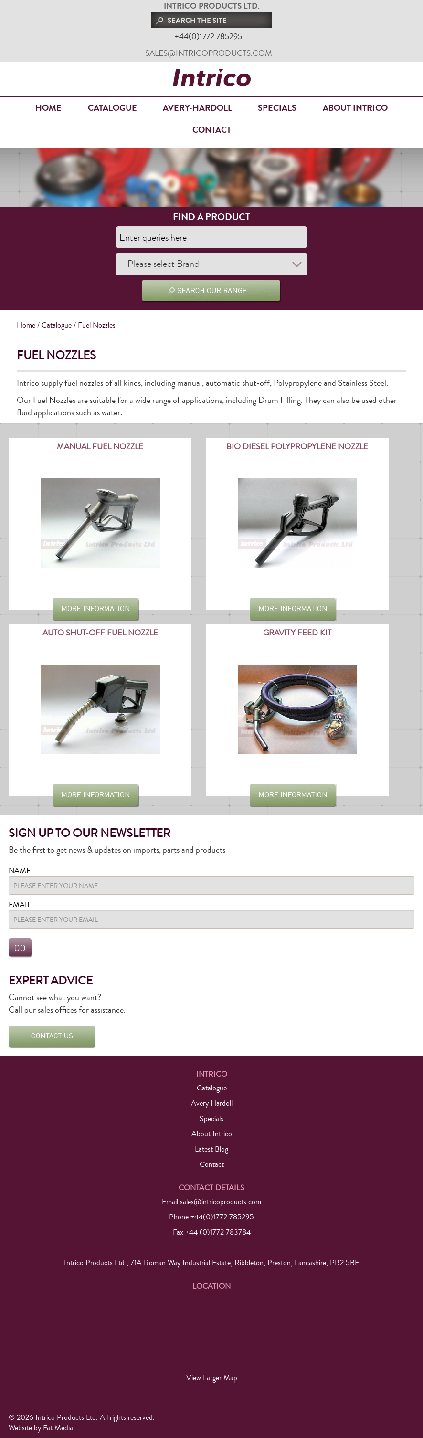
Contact (211, 130)
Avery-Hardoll (197, 108)
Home (48, 108)
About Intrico (355, 108)
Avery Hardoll (212, 1103)
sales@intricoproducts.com (208, 53)
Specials (277, 108)
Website (20, 1428)
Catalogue (112, 108)
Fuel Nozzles (97, 325)
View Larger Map (211, 1378)
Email (20, 904)
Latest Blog (211, 1149)
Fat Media (58, 1428)
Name (20, 871)
